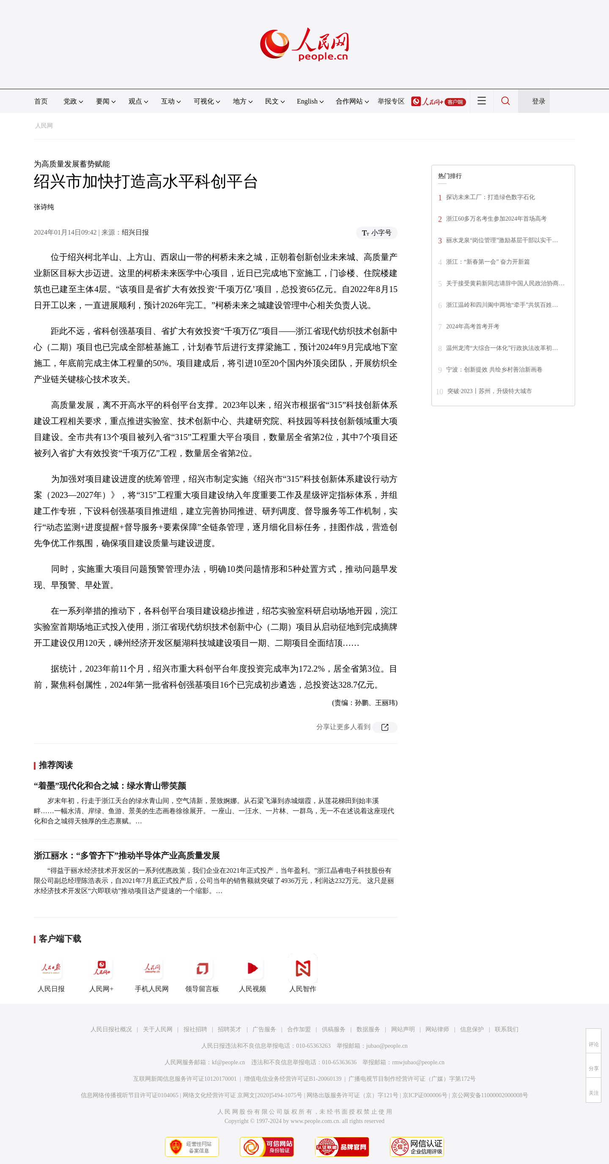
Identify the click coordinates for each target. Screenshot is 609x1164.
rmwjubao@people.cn (418, 1062)
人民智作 (303, 973)
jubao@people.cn (387, 1046)
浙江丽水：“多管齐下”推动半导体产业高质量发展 (127, 855)
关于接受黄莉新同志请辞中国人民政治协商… (505, 283)
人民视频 (252, 973)
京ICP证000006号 (425, 1095)
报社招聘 (195, 1029)
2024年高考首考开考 (472, 326)
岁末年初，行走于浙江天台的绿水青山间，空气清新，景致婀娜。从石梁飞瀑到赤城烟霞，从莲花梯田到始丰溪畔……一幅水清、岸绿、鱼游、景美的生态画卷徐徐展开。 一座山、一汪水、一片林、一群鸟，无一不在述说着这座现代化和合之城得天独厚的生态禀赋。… (214, 811)
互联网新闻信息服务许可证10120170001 (185, 1079)
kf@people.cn (228, 1062)
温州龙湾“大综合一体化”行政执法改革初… (502, 348)
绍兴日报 (135, 232)
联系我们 (506, 1029)
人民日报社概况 (111, 1029)
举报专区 (391, 101)
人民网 (44, 126)
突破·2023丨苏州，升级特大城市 (489, 391)
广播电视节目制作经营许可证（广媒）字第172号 (412, 1079)
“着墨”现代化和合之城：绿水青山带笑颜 (110, 785)
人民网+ (101, 973)
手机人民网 (152, 973)
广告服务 (264, 1029)
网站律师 (437, 1029)
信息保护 (472, 1029)
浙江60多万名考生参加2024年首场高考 (496, 219)
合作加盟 (299, 1029)
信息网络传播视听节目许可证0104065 (129, 1095)
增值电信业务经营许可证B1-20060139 (293, 1079)
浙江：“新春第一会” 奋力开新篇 (488, 262)
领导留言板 (202, 973)
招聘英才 (229, 1029)
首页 (41, 101)
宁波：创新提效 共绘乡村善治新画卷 (494, 369)
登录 (539, 101)
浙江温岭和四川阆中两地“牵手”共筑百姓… (502, 305)
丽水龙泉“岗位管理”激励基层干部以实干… (502, 240)
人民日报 (51, 973)
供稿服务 (334, 1029)
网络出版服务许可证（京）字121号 (352, 1095)
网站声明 (403, 1029)
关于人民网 (158, 1029)
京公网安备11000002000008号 (490, 1095)
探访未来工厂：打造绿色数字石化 (490, 197)
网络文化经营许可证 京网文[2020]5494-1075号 (243, 1095)
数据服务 (368, 1029)
